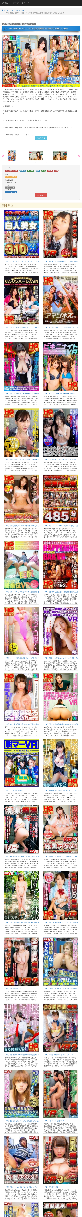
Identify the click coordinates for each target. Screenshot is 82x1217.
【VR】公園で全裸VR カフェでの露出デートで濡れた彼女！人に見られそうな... (30, 922)
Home (5, 10)
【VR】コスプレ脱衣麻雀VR (14, 790)
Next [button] (79, 156)
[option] (17, 155)
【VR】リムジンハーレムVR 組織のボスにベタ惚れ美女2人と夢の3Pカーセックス (31, 327)
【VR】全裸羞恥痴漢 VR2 (13, 989)
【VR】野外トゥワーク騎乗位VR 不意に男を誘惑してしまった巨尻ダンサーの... (30, 592)
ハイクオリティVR (17, 10)
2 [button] (39, 163)
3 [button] (43, 163)
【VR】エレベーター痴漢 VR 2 (54, 1121)
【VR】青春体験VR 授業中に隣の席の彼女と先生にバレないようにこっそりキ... (30, 1055)
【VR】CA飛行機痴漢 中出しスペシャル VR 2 (58, 1055)
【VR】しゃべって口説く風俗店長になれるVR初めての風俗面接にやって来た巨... (31, 658)
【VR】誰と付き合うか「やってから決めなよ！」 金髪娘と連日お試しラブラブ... (31, 1121)
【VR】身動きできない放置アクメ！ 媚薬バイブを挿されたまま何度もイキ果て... (31, 1187)
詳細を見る (41, 138)
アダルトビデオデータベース (16, 3)
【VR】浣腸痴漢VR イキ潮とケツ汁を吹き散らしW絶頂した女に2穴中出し (28, 856)
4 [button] (46, 163)
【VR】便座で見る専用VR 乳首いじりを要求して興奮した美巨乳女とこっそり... (30, 724)
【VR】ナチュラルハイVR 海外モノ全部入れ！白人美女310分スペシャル (28, 261)
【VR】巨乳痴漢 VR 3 (51, 1187)
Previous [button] (3, 156)
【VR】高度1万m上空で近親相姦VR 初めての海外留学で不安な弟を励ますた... (30, 393)
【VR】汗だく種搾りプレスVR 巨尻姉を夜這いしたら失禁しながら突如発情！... (30, 526)
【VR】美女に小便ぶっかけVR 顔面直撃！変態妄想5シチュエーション (27, 460)
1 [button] (35, 163)
